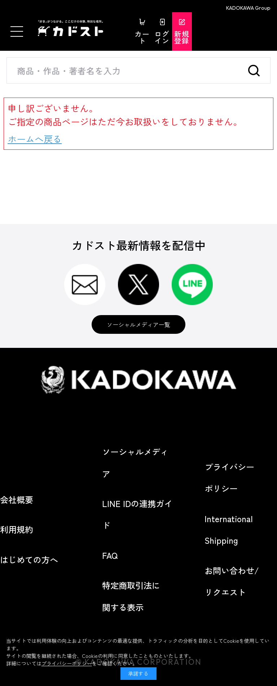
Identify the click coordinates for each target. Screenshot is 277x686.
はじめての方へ (29, 559)
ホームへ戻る (35, 138)
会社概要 (16, 499)
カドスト (83, 28)
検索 (256, 70)
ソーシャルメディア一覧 (138, 324)
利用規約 (16, 529)
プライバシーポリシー (66, 663)
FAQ (110, 555)
